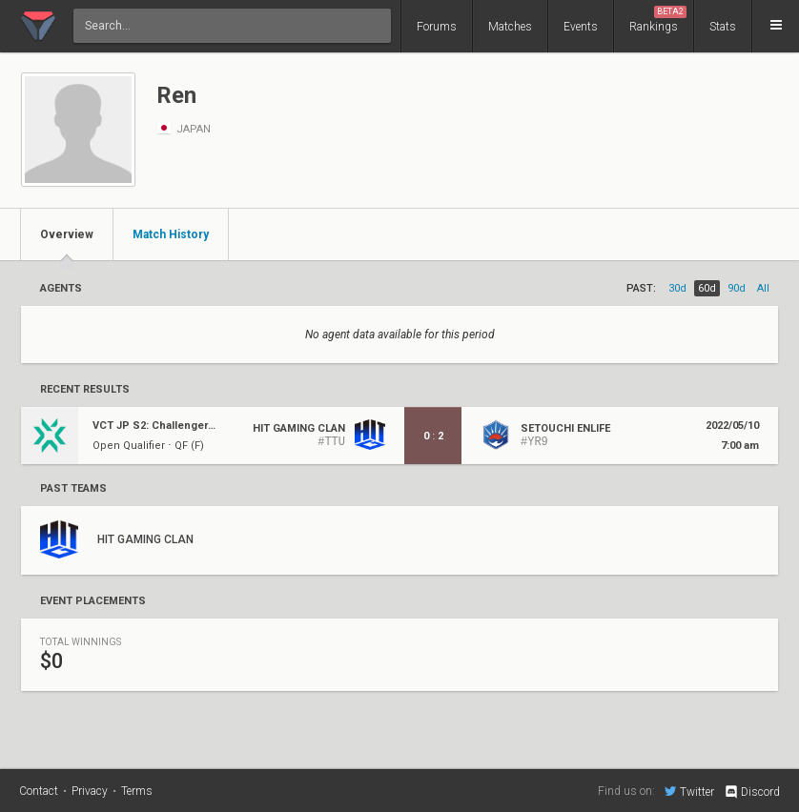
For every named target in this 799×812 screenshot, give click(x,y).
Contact (38, 791)
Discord (752, 792)
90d (736, 288)
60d (707, 288)
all (763, 288)
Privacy (90, 791)
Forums (437, 26)
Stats (722, 26)
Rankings (657, 19)
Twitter (689, 791)
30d (677, 288)
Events (580, 26)
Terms (137, 791)
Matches (510, 26)
